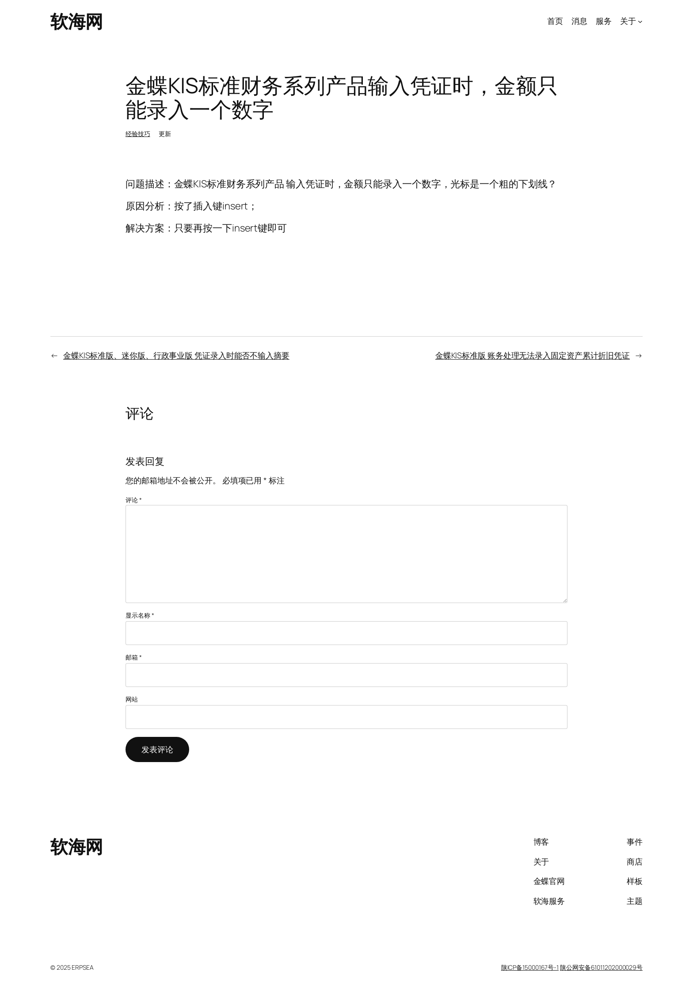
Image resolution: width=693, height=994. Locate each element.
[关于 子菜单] (640, 21)
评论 (134, 500)
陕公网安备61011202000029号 (601, 967)
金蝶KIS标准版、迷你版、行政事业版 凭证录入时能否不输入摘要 (176, 355)
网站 (132, 699)
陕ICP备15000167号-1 (530, 967)
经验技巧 (138, 133)
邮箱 (134, 657)
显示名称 (140, 615)
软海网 (76, 21)
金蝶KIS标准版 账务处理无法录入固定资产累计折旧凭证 (532, 355)
